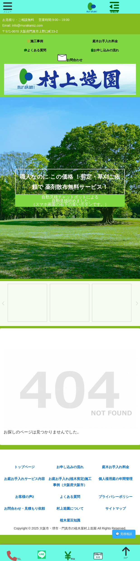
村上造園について (70, 508)
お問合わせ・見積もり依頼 (24, 508)
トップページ (24, 467)
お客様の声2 (24, 497)
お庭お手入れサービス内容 (24, 479)
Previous (3, 303)
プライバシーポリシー (116, 497)
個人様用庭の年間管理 (116, 479)
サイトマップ (115, 508)
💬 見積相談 (124, 534)
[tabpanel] (27, 303)
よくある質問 (70, 497)
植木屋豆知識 (70, 520)
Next (136, 303)
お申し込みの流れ (70, 467)
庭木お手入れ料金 (115, 467)
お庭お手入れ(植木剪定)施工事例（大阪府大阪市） (70, 482)
